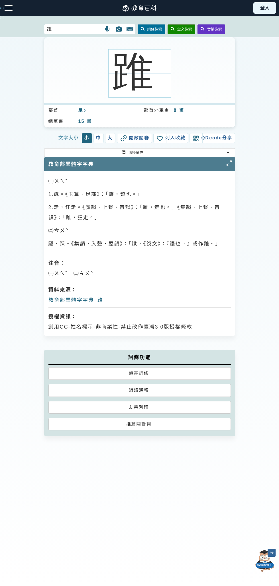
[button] (108, 29)
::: (2, 17)
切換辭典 (132, 152)
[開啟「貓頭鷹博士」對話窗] (265, 561)
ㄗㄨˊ (84, 110)
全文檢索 (181, 29)
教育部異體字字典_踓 (75, 300)
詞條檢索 (151, 29)
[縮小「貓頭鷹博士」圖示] (272, 553)
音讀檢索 (211, 29)
